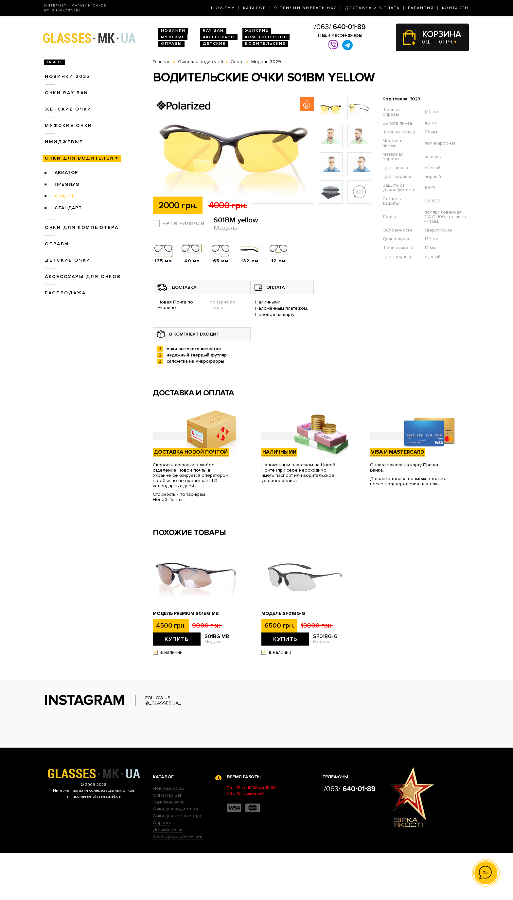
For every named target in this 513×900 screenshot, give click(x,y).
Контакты (455, 8)
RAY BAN (213, 30)
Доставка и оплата (372, 8)
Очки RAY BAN (66, 92)
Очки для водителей (79, 158)
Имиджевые (64, 142)
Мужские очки (68, 125)
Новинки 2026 (168, 835)
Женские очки (68, 109)
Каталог (254, 8)
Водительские (265, 43)
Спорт (65, 196)
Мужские (173, 37)
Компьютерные (266, 37)
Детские (214, 43)
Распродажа (65, 293)
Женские (257, 30)
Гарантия (421, 8)
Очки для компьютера (82, 227)
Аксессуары (219, 37)
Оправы (171, 43)
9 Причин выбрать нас (305, 8)
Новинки (173, 30)
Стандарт (68, 208)
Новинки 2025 (67, 76)
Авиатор (66, 172)
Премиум (67, 184)
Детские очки (68, 260)
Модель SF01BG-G (283, 613)
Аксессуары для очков (83, 276)
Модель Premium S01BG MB (186, 613)
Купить (177, 639)
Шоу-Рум (223, 8)
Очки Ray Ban (168, 842)
